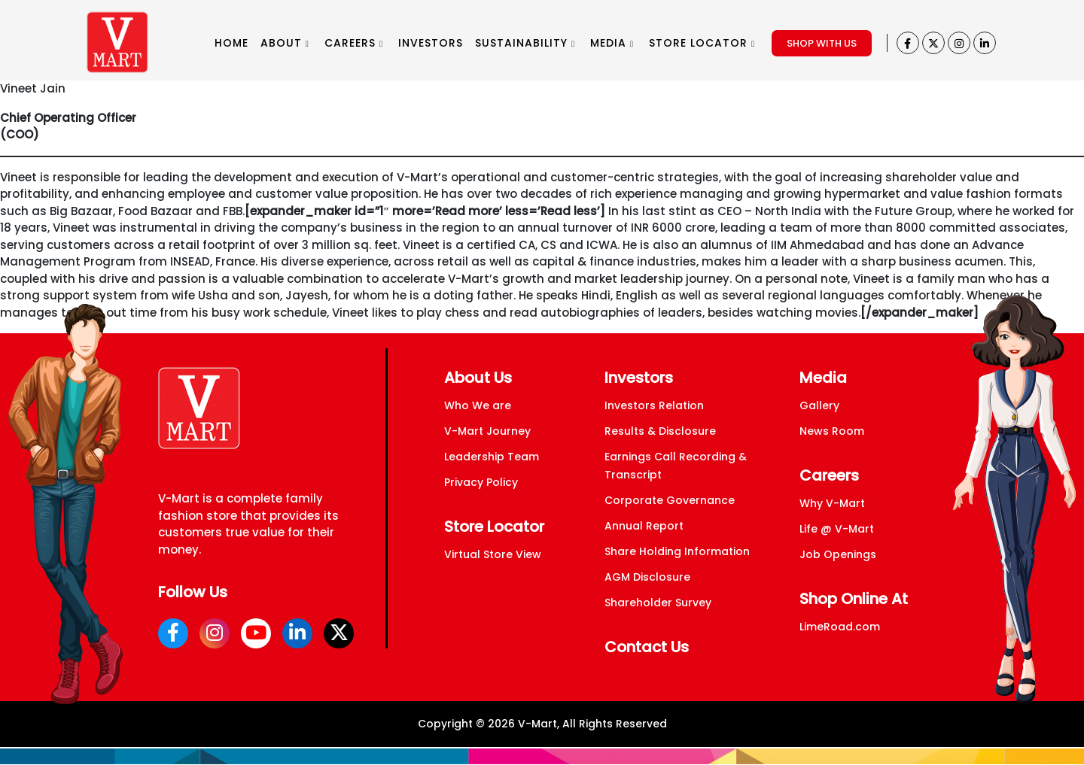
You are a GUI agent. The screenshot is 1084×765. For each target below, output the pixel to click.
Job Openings (837, 554)
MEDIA (612, 42)
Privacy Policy (481, 482)
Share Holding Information (677, 551)
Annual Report (644, 525)
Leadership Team (491, 456)
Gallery (819, 405)
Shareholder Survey (657, 602)
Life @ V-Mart (836, 528)
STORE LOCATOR (702, 42)
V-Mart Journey (487, 431)
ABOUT (284, 42)
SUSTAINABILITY (525, 42)
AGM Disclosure (647, 576)
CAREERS (353, 42)
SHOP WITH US (822, 43)
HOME (231, 42)
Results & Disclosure (660, 431)
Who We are (477, 405)
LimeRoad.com (839, 626)
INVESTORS (430, 42)
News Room (831, 431)
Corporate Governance (669, 500)
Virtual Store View (492, 554)
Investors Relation (654, 405)
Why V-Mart (832, 503)
